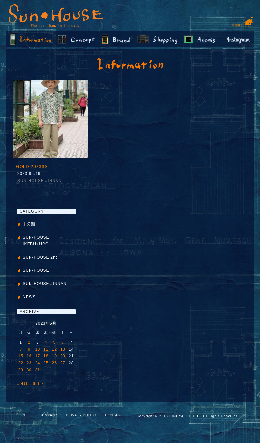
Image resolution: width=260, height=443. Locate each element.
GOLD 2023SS (32, 166)
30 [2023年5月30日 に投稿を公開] (29, 370)
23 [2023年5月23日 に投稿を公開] (29, 363)
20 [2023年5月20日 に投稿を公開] (62, 356)
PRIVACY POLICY (81, 415)
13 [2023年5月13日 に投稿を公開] (62, 349)
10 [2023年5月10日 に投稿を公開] (37, 349)
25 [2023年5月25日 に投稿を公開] (46, 363)
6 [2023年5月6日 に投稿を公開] (63, 342)
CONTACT (114, 415)
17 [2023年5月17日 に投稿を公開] (37, 356)
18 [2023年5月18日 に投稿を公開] (46, 356)
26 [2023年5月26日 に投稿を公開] (54, 363)
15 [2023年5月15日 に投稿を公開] (20, 356)
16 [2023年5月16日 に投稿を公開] (29, 356)
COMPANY (48, 415)
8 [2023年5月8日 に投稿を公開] (20, 349)
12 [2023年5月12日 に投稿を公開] (54, 349)
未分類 (29, 224)
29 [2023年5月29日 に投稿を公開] (20, 370)
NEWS (29, 297)
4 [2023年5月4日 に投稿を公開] (46, 342)
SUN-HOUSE (36, 270)
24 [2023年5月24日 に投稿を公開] (37, 363)
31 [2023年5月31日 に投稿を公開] (37, 370)
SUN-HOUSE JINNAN (39, 180)
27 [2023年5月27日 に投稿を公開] (62, 363)
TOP (27, 415)
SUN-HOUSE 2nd (40, 257)
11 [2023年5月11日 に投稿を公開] (46, 349)
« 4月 (22, 383)
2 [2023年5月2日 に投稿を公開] (29, 342)
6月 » (38, 383)
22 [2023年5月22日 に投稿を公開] (20, 363)
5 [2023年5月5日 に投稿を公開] (54, 342)
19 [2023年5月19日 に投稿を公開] (54, 356)
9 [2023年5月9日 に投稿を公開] (29, 349)
